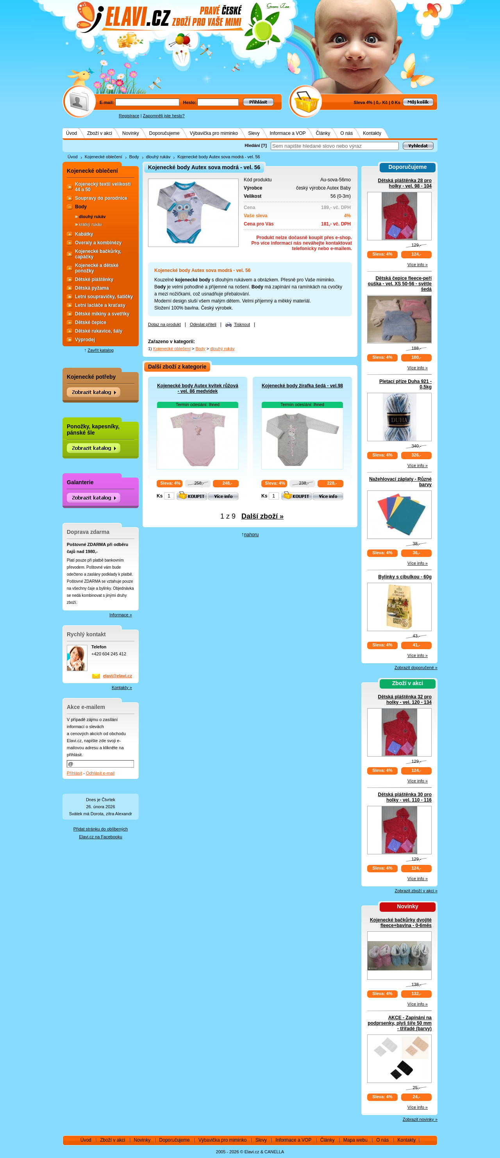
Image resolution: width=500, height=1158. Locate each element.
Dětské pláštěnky (94, 279)
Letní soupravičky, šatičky (104, 296)
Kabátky (84, 234)
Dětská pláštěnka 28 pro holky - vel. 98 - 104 (405, 183)
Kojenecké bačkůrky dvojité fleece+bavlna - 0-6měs (401, 922)
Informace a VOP (288, 133)
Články (323, 133)
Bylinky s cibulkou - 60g (405, 577)
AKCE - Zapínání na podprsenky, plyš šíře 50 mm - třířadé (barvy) (400, 1023)
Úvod (71, 133)
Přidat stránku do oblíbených (100, 829)
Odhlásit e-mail (100, 773)
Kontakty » (122, 687)
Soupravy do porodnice (101, 198)
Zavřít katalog (101, 350)
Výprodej (85, 339)
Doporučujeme (164, 133)
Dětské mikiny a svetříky (102, 314)
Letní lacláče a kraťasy (100, 305)
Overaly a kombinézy (98, 242)
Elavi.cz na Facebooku (100, 836)
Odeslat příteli (203, 324)
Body (134, 156)
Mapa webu (355, 1140)
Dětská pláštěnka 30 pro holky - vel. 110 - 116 (405, 797)
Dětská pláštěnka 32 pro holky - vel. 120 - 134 (405, 699)
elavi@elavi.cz (117, 675)
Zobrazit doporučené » (416, 667)
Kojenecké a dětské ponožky (96, 268)
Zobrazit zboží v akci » (416, 890)
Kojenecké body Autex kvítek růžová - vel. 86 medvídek (197, 388)
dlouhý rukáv (158, 156)
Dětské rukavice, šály (98, 331)
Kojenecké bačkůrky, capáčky (98, 254)
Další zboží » (262, 516)
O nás (346, 133)
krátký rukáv (90, 224)
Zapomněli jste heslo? (164, 115)
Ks (159, 496)
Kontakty (372, 133)
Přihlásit (74, 773)
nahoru (251, 534)
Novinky (130, 133)
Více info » (417, 264)
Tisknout (242, 324)
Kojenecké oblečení (103, 156)
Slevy (253, 133)
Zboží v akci (99, 133)
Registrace (129, 115)
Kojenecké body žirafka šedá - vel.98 (302, 385)
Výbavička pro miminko (214, 133)
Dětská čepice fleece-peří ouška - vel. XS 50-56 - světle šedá (400, 284)
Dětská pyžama (92, 288)
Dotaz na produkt (164, 324)
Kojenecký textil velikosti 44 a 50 (103, 186)
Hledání (252, 145)
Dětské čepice (90, 322)
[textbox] (335, 146)
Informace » (120, 614)
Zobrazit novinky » (420, 1119)
